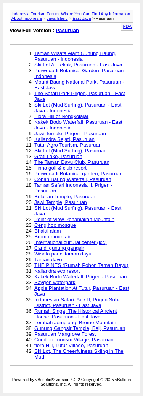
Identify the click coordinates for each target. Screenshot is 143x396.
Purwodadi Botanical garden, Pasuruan (78, 173)
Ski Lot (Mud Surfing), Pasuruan (70, 151)
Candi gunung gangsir (59, 248)
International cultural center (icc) (70, 242)
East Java (81, 18)
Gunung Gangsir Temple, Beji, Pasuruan (79, 328)
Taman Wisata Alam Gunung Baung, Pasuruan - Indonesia (75, 56)
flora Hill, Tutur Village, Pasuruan (71, 345)
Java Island (57, 18)
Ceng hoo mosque (55, 225)
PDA (127, 26)
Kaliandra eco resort (57, 271)
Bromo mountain (53, 236)
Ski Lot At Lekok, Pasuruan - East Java (78, 65)
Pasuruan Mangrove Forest (65, 334)
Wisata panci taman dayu (63, 254)
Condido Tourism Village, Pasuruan (74, 340)
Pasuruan (67, 30)
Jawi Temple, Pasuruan (60, 202)
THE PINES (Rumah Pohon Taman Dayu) (81, 265)
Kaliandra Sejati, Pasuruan (64, 139)
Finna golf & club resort (60, 168)
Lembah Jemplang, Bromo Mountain (75, 322)
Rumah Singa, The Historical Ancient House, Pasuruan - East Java (75, 314)
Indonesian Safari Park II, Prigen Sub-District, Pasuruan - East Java (77, 302)
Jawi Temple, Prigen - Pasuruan (70, 133)
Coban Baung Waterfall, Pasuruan (72, 179)
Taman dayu (48, 259)
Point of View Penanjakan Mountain (74, 219)
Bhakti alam (47, 231)
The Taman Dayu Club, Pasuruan (71, 162)
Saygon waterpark (54, 282)
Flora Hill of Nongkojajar (61, 116)
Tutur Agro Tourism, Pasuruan (67, 145)
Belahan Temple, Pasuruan (64, 196)
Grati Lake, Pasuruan (58, 156)
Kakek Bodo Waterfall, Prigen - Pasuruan (80, 277)
